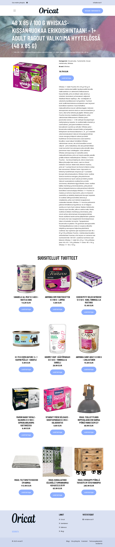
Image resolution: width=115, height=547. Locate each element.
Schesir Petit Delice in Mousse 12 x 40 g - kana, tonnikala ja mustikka (88, 300)
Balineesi (64, 527)
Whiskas (70, 63)
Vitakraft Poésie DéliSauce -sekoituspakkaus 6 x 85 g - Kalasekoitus (57, 420)
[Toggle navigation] (14, 10)
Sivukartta (99, 543)
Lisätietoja (66, 78)
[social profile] (27, 3)
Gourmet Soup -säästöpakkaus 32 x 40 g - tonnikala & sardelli (57, 360)
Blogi (62, 531)
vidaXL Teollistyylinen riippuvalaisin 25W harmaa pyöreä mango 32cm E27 (89, 420)
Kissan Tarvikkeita (92, 11)
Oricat (63, 519)
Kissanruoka (72, 61)
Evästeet (84, 541)
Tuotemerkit (81, 61)
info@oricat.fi (97, 3)
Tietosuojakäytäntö (95, 541)
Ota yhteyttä (75, 541)
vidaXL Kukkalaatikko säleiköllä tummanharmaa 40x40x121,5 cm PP (57, 483)
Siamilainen (64, 523)
